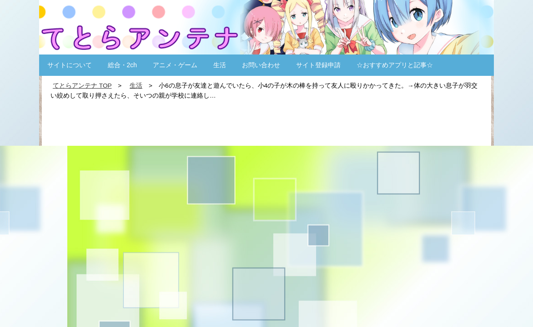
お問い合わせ (261, 65)
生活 (219, 65)
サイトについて (69, 65)
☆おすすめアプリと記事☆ (395, 65)
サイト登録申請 (318, 65)
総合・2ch (122, 65)
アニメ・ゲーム (175, 65)
